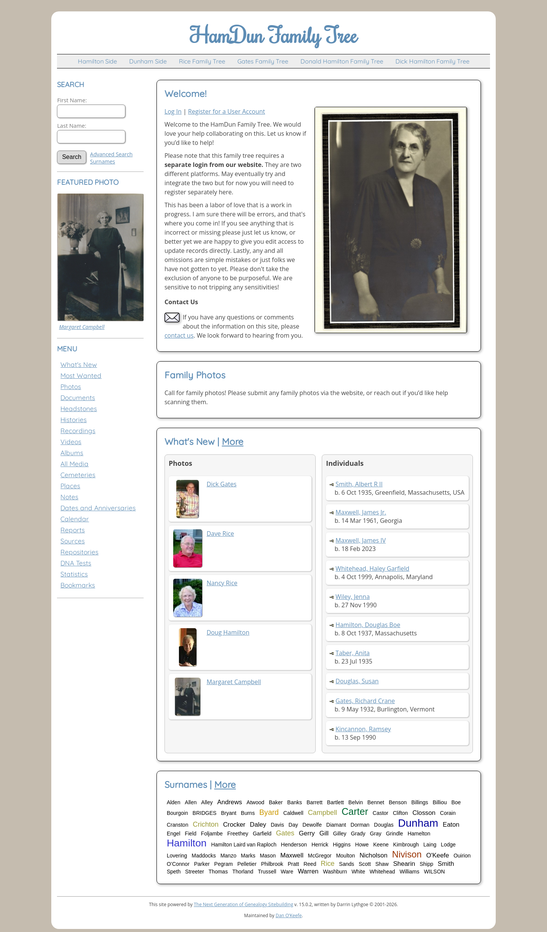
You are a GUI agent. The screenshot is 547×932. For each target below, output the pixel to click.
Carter (354, 811)
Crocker (234, 824)
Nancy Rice (222, 583)
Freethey (237, 833)
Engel (173, 833)
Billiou (440, 802)
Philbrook (272, 864)
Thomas (218, 871)
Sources (72, 541)
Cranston (177, 825)
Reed (310, 864)
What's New (78, 364)
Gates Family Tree (262, 61)
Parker (202, 864)
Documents (77, 398)
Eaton (451, 824)
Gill (324, 833)
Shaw (382, 864)
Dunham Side (148, 61)
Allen (191, 802)
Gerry (307, 833)
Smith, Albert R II (359, 484)
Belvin (355, 802)
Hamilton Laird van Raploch (244, 844)
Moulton (345, 856)
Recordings (77, 431)
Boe (456, 802)
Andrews (229, 802)
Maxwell (292, 855)
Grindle (394, 833)
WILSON (434, 871)
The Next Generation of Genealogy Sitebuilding (243, 904)
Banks (294, 802)
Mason (268, 856)
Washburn (335, 871)
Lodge (448, 844)
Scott (365, 864)
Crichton (206, 824)
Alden (173, 802)
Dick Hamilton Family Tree (432, 61)
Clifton (400, 813)
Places (70, 486)
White (358, 871)
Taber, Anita (352, 653)
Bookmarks (77, 585)
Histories (73, 420)
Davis (277, 825)
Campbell (322, 812)
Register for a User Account (226, 111)
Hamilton (187, 843)
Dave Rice (220, 533)
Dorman (360, 825)
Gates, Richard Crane (365, 701)
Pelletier (247, 864)
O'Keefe (437, 855)
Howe (362, 844)
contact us (179, 335)
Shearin (404, 863)
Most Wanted (80, 375)
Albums (71, 453)
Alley (207, 802)
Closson (424, 812)
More (232, 441)
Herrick (319, 844)
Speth (174, 871)
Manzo (228, 856)
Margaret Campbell (81, 326)
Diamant (336, 825)
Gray (375, 833)
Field (190, 833)
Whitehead (382, 871)
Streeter (194, 871)
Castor (380, 813)
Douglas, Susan (357, 681)
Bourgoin (177, 813)
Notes (69, 497)
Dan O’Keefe (288, 915)
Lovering (177, 856)
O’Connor (178, 864)
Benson (397, 802)
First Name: (72, 100)
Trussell (267, 871)
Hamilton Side (97, 61)
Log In (173, 111)
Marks (248, 856)
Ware (287, 871)
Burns (248, 813)
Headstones (78, 409)
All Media (74, 464)
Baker (276, 802)
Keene (380, 844)
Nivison (407, 854)
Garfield (262, 833)
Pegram (223, 864)
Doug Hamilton (228, 632)
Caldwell (293, 813)
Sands (346, 864)
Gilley (339, 833)
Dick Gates (222, 484)
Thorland (242, 871)
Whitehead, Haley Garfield (372, 568)
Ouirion (462, 856)
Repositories (79, 552)
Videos (70, 442)
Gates (285, 833)
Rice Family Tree (202, 61)
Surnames (102, 161)
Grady (358, 833)
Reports (72, 530)
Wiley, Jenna (352, 596)
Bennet (375, 802)
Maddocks (203, 856)
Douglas (384, 825)
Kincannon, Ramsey (363, 729)
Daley (258, 824)
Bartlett (335, 802)
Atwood (255, 802)
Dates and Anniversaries (98, 508)
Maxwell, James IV (360, 540)
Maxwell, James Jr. (360, 512)
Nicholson (373, 855)
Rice (327, 863)
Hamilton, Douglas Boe (367, 625)
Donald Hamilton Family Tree (341, 61)
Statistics (74, 574)
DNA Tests (75, 563)
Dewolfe (312, 825)
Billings (419, 802)
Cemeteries (77, 475)
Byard (269, 812)
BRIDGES (205, 813)
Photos (70, 387)
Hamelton (419, 833)
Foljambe (212, 833)
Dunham (418, 823)
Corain (447, 813)
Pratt (293, 864)
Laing (429, 844)
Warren (308, 871)
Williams (409, 871)
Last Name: (71, 125)
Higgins (342, 844)
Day (293, 825)
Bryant (228, 813)
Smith (446, 863)
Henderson (294, 844)
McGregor (320, 856)
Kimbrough (406, 844)
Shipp (426, 864)
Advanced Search (111, 154)
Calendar (74, 519)
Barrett (315, 802)
